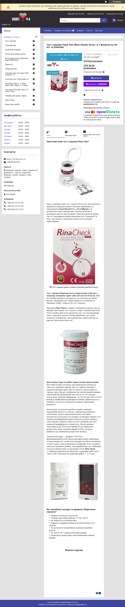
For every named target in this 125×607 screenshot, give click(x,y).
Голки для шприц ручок (15, 54)
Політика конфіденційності (77, 604)
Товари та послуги (63, 30)
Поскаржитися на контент (56, 604)
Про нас (99, 30)
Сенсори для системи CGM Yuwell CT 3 (16, 74)
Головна (48, 30)
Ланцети (8, 65)
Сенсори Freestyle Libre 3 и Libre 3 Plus (16, 91)
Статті (89, 30)
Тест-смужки (57, 287)
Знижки (80, 30)
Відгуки (47, 42)
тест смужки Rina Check (76, 204)
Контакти (111, 36)
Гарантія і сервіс (96, 36)
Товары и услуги (12, 37)
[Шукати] (103, 20)
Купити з (97, 84)
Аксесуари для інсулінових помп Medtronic (16, 59)
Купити (98, 78)
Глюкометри (10, 45)
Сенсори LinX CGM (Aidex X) (17, 79)
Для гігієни (9, 100)
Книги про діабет (12, 104)
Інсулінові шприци (13, 50)
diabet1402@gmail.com (16, 159)
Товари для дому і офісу (16, 96)
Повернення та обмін (75, 36)
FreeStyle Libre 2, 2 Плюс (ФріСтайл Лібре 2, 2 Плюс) (16, 84)
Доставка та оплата (53, 36)
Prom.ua (75, 602)
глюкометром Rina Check (87, 287)
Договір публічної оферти (66, 42)
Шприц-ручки (11, 69)
